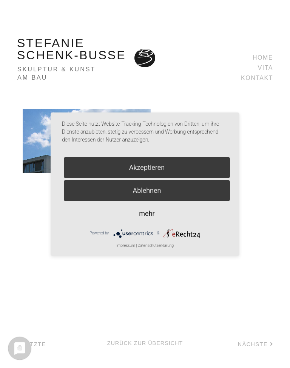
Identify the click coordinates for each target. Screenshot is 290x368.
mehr (146, 213)
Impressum (125, 245)
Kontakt (257, 78)
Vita (265, 68)
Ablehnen (147, 190)
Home (263, 57)
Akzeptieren (147, 167)
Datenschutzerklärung (156, 245)
